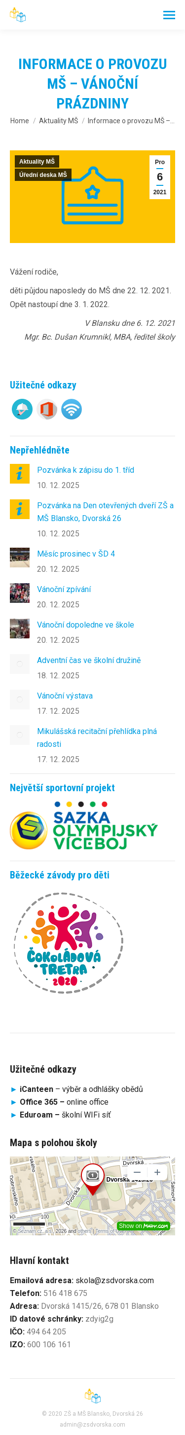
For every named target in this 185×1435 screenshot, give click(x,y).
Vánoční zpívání (64, 589)
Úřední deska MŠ (43, 175)
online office (64, 1102)
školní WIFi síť (65, 1115)
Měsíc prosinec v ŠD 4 (76, 554)
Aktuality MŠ (37, 161)
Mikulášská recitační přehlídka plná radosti (97, 738)
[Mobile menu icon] (169, 15)
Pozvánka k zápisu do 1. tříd (85, 470)
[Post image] (20, 474)
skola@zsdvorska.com (114, 1280)
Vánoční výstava (65, 695)
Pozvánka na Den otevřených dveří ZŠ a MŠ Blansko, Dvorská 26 (105, 512)
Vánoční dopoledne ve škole (85, 625)
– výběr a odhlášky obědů (76, 1089)
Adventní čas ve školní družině (89, 660)
